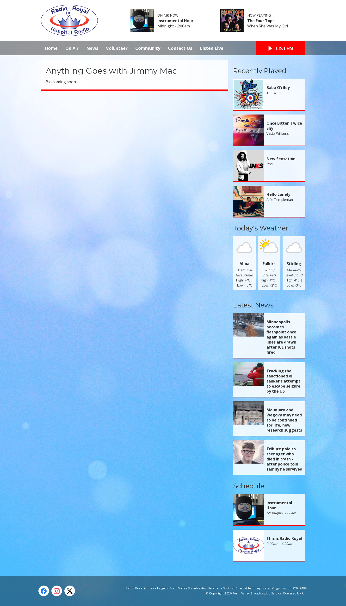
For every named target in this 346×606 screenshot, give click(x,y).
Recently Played (259, 71)
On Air (72, 48)
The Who (273, 92)
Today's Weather (261, 228)
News (92, 48)
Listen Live (211, 48)
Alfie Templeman (279, 199)
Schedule (248, 486)
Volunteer (117, 48)
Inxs (269, 164)
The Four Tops (260, 21)
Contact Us (180, 48)
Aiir (304, 593)
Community (147, 48)
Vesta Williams (277, 133)
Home (51, 48)
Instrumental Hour (175, 21)
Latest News (253, 305)
